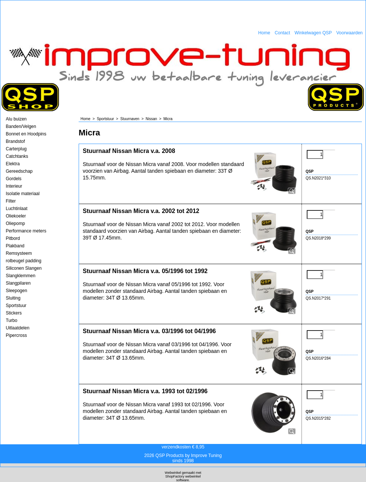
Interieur (14, 186)
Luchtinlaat (17, 208)
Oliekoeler (16, 216)
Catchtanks (17, 156)
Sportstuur (16, 305)
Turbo (12, 320)
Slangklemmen (20, 275)
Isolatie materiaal (23, 193)
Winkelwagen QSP (313, 32)
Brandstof (15, 141)
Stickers (14, 313)
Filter (11, 201)
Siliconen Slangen (24, 268)
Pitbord (13, 238)
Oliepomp (15, 223)
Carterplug (16, 148)
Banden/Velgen (21, 126)
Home (264, 32)
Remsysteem (19, 253)
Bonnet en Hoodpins (26, 134)
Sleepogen (16, 290)
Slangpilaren (18, 283)
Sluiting (13, 298)
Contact (282, 32)
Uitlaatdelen (17, 328)
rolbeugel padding (23, 260)
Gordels (14, 178)
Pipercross (16, 335)
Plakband (15, 245)
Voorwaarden (349, 32)
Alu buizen (16, 119)
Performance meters (26, 231)
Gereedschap (19, 171)
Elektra (13, 163)
